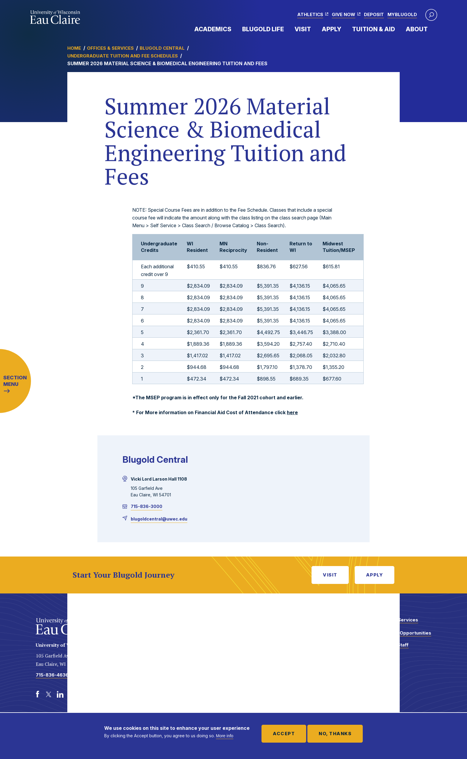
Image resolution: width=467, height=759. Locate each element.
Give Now (343, 14)
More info (224, 735)
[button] (431, 15)
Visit (303, 29)
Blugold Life (263, 29)
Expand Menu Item (234, 28)
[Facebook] (37, 694)
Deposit (374, 14)
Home (74, 48)
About (417, 29)
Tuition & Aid (373, 29)
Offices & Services (110, 48)
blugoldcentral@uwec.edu (159, 518)
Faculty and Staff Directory (389, 648)
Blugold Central (162, 48)
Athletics (310, 14)
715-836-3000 (146, 506)
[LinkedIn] (60, 694)
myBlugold (402, 14)
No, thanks (335, 733)
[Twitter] (49, 694)
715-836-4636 (52, 675)
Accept (284, 733)
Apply (331, 29)
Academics (212, 29)
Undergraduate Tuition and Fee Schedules (122, 56)
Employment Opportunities (400, 633)
